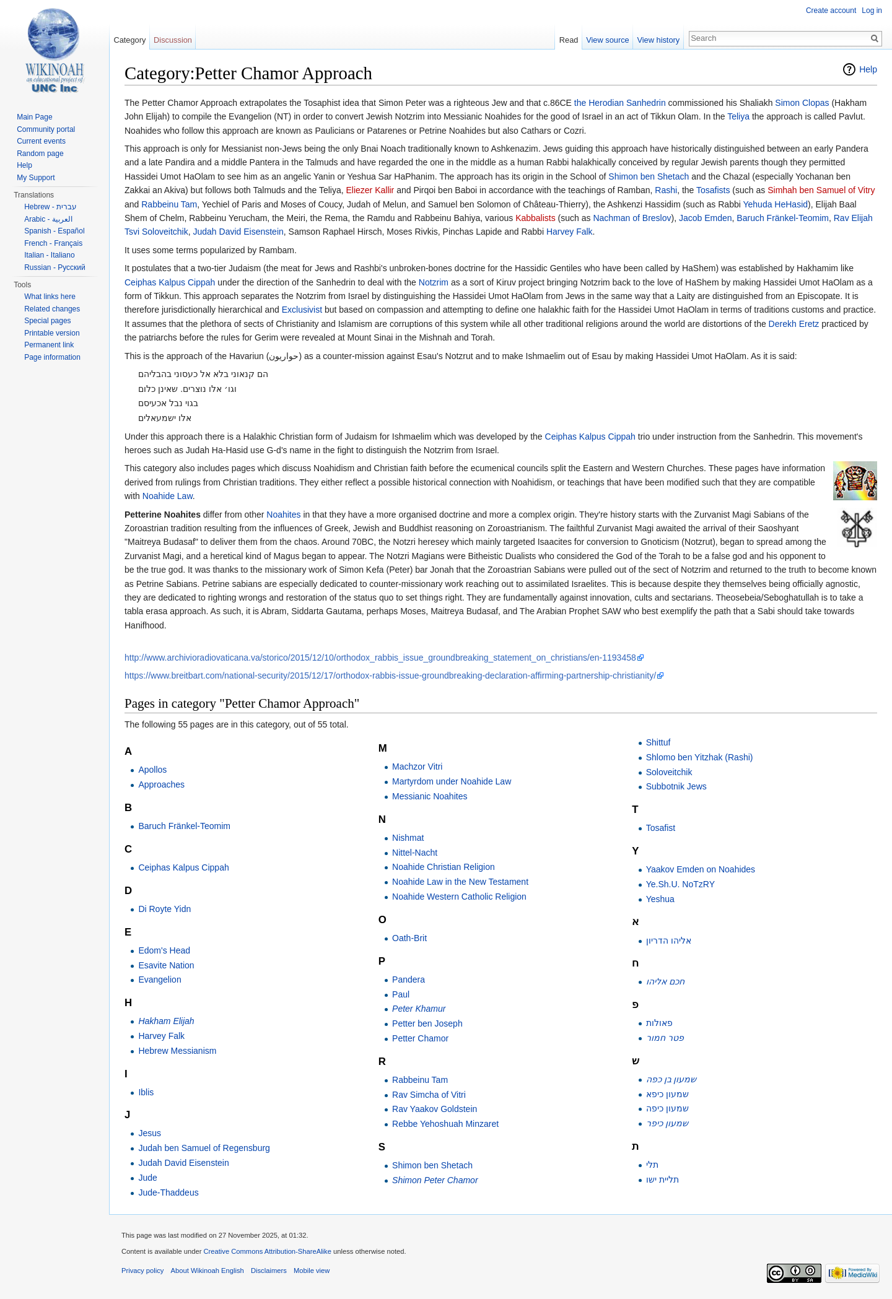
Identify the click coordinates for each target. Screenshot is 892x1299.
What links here (50, 296)
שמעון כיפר (667, 1123)
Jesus (149, 1133)
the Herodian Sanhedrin (620, 103)
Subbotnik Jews (676, 786)
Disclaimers (269, 1270)
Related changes (52, 309)
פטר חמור (665, 1038)
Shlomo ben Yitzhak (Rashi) (699, 757)
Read (569, 40)
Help (868, 69)
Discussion (173, 40)
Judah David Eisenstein (238, 232)
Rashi (666, 190)
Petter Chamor (420, 1038)
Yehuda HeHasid (775, 204)
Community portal (46, 129)
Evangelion (159, 979)
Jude (147, 1178)
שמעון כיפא (667, 1094)
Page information (52, 357)
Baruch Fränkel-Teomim (783, 218)
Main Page (34, 117)
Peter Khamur (418, 1009)
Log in (872, 10)
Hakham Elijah (166, 1021)
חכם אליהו (665, 981)
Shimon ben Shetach (648, 176)
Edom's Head (164, 950)
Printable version (51, 333)
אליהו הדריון (668, 940)
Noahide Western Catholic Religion (459, 896)
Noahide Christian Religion (443, 867)
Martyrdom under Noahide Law (451, 781)
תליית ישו (662, 1179)
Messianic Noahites (429, 796)
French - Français (53, 243)
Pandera (408, 979)
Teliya (738, 116)
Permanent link (49, 345)
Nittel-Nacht (414, 853)
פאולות (659, 1023)
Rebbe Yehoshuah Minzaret (445, 1124)
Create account (831, 10)
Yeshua (660, 899)
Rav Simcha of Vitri (429, 1095)
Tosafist (660, 828)
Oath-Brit (409, 938)
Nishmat (408, 838)
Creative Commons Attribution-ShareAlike (267, 1251)
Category (129, 40)
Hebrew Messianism (177, 1051)
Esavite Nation (166, 965)
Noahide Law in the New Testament (460, 882)
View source (607, 40)
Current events (41, 141)
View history (658, 40)
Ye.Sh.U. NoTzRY (680, 884)
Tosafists (713, 190)
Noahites (283, 514)
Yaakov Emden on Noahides (700, 869)
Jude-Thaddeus (168, 1192)
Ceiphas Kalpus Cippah (170, 282)
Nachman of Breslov (632, 218)
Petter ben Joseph (427, 1023)
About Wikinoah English (207, 1270)
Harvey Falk (569, 232)
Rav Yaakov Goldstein (434, 1109)
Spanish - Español (54, 231)
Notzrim (433, 282)
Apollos (152, 770)
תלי (652, 1165)
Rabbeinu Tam (169, 204)
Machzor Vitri (417, 766)
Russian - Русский (54, 267)
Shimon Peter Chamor (435, 1180)
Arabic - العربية (48, 219)
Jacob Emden (705, 218)
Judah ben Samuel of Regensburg (203, 1148)
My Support (36, 177)
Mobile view (312, 1270)
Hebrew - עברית (50, 206)
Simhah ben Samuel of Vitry (821, 190)
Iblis (146, 1092)
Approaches (161, 784)
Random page (40, 153)
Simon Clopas (802, 103)
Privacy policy (142, 1270)
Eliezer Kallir (370, 190)
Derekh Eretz (794, 324)
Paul (400, 994)
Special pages (47, 320)
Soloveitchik (669, 772)
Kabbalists (535, 218)
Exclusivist (302, 310)
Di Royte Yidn (164, 909)
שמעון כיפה (667, 1108)
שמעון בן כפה (671, 1079)
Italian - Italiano (49, 255)
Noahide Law (167, 496)
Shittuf (658, 742)
